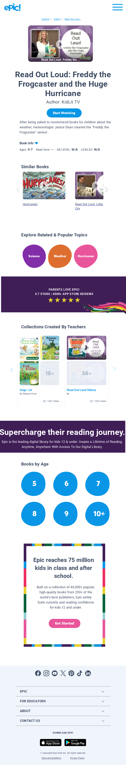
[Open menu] (117, 8)
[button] (39, 369)
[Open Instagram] (46, 673)
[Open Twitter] (63, 673)
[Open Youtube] (55, 673)
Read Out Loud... (73, 19)
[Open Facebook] (38, 673)
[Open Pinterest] (71, 673)
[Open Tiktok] (80, 673)
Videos (57, 19)
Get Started (64, 623)
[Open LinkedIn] (88, 673)
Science (45, 19)
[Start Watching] (64, 112)
